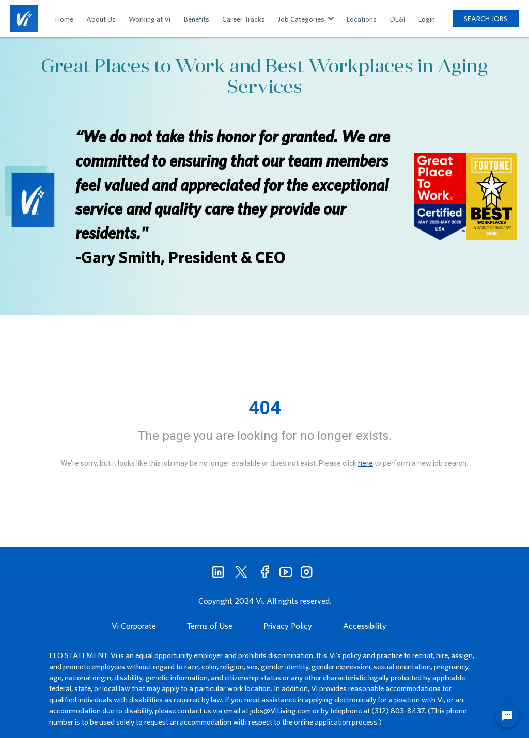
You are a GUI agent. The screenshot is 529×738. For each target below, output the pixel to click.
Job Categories (306, 19)
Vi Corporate (134, 625)
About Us (101, 19)
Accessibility (364, 625)
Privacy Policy (287, 625)
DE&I (398, 19)
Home (64, 19)
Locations (362, 19)
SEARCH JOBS (485, 18)
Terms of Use (209, 625)
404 (264, 408)
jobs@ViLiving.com (280, 710)
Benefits (196, 19)
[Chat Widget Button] (507, 716)
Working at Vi (149, 19)
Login (426, 19)
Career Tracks (243, 19)
